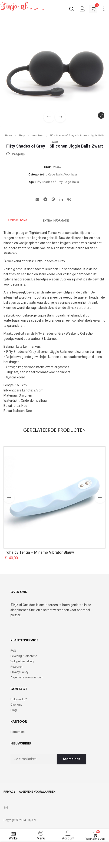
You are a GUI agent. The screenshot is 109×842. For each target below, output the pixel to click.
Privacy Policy (19, 672)
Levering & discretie (23, 656)
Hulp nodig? (18, 699)
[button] (60, 116)
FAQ (13, 650)
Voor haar (37, 135)
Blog (13, 710)
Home (8, 135)
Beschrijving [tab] (17, 220)
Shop (22, 135)
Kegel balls (55, 174)
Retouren (16, 666)
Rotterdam (17, 732)
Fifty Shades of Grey (49, 182)
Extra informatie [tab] (56, 220)
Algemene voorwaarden (26, 677)
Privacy (9, 791)
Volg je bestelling (22, 661)
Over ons (16, 704)
